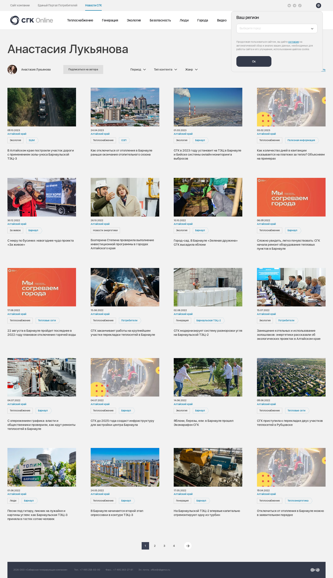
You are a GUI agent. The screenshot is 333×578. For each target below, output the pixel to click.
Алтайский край (16, 133)
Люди (184, 20)
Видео (221, 20)
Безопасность (160, 20)
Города (202, 20)
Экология (134, 20)
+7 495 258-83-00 (90, 569)
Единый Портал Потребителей (57, 5)
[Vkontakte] (289, 5)
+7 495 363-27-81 (123, 569)
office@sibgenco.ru (160, 569)
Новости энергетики (105, 230)
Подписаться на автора (83, 69)
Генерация (110, 20)
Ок (254, 61)
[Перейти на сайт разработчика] (315, 570)
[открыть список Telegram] (294, 5)
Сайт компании (20, 5)
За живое (15, 230)
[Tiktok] (300, 5)
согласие (293, 41)
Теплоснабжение (80, 20)
